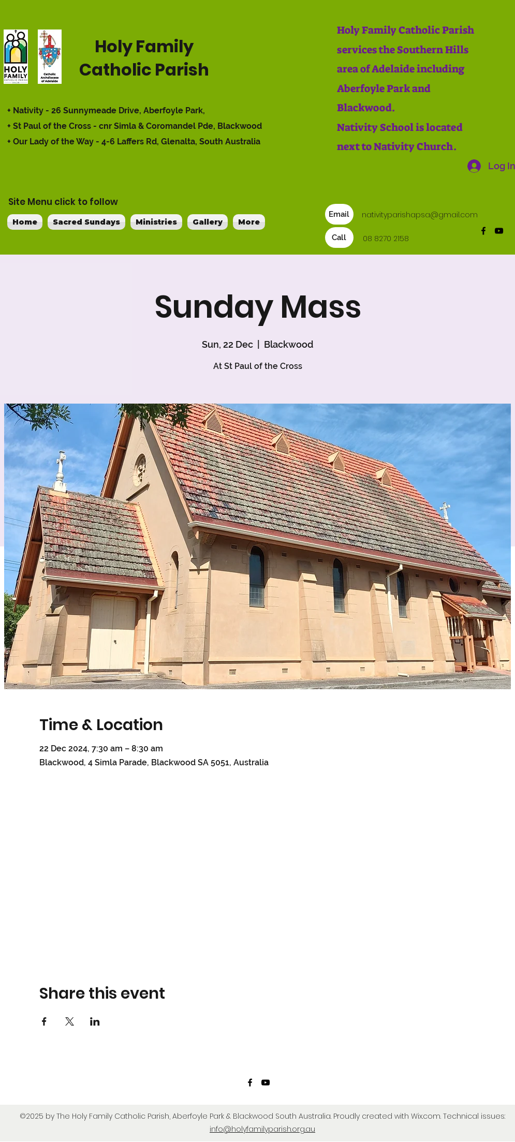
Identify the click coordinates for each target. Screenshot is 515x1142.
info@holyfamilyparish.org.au (262, 1129)
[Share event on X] (70, 1021)
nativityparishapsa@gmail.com (420, 215)
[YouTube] (499, 231)
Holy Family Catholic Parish (144, 58)
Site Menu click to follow (63, 202)
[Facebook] (483, 231)
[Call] (339, 237)
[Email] (339, 214)
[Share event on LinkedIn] (95, 1021)
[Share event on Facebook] (44, 1021)
